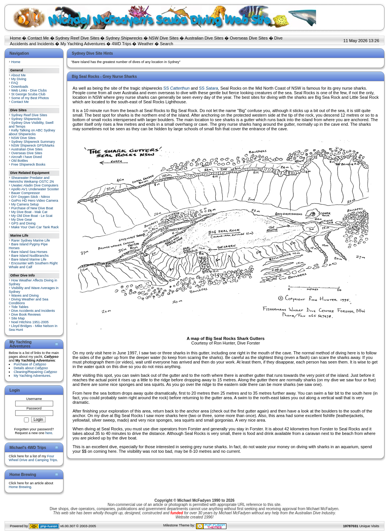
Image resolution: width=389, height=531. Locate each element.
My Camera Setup (25, 204)
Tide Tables (19, 307)
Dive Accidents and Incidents (33, 311)
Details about (31, 368)
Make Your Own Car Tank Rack (35, 227)
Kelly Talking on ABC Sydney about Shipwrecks (32, 132)
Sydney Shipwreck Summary (33, 142)
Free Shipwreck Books (28, 164)
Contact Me (38, 38)
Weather (145, 43)
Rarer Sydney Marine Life (30, 240)
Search (166, 43)
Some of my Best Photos (30, 98)
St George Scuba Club (28, 94)
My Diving (19, 79)
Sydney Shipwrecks (124, 38)
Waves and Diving (25, 295)
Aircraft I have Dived (26, 157)
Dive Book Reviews (26, 314)
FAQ (14, 83)
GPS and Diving (23, 223)
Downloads (19, 86)
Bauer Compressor (25, 193)
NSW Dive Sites (164, 38)
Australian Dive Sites (204, 38)
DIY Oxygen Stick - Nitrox (30, 197)
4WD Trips (121, 43)
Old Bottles (19, 161)
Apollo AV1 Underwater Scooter (35, 189)
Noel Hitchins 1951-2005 (30, 322)
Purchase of (30, 364)
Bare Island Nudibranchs (30, 256)
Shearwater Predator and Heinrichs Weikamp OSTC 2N (31, 179)
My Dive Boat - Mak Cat (29, 212)
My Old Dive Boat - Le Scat (32, 216)
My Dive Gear (21, 219)
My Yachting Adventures (82, 43)
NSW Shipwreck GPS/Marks (33, 145)
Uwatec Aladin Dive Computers (35, 185)
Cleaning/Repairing (35, 372)
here (48, 433)
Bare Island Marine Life (29, 259)
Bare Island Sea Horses (29, 252)
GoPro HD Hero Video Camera (34, 200)
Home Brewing (20, 487)
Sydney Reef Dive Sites (77, 38)
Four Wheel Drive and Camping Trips (33, 458)
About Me (18, 75)
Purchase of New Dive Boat (32, 208)
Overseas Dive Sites (249, 38)
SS (176, 88)
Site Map (18, 318)
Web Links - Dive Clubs (29, 90)
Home (15, 38)
